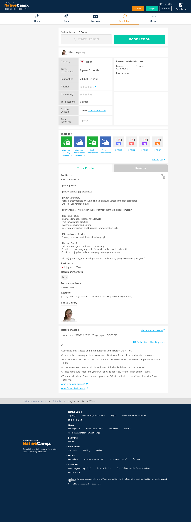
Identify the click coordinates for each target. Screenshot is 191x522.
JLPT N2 (157, 143)
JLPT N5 (118, 143)
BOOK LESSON (139, 39)
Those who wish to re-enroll (134, 415)
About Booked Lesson (153, 330)
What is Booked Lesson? (74, 383)
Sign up (138, 8)
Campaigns (73, 459)
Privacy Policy (74, 472)
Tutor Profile (85, 168)
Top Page (72, 415)
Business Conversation (105, 145)
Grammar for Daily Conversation (66, 146)
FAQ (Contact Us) (117, 459)
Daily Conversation (92, 145)
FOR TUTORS (165, 3)
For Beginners (74, 428)
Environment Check (92, 459)
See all (71, 441)
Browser (127, 428)
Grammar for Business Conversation (79, 146)
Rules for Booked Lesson (74, 388)
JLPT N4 (131, 143)
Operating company (78, 468)
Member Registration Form (93, 415)
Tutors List (72, 450)
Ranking (86, 450)
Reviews (140, 168)
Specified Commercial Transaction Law (133, 468)
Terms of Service (104, 468)
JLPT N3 (144, 143)
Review (99, 450)
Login (152, 8)
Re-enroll (165, 8)
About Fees (113, 428)
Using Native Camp (94, 428)
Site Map (136, 459)
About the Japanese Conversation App (84, 433)
